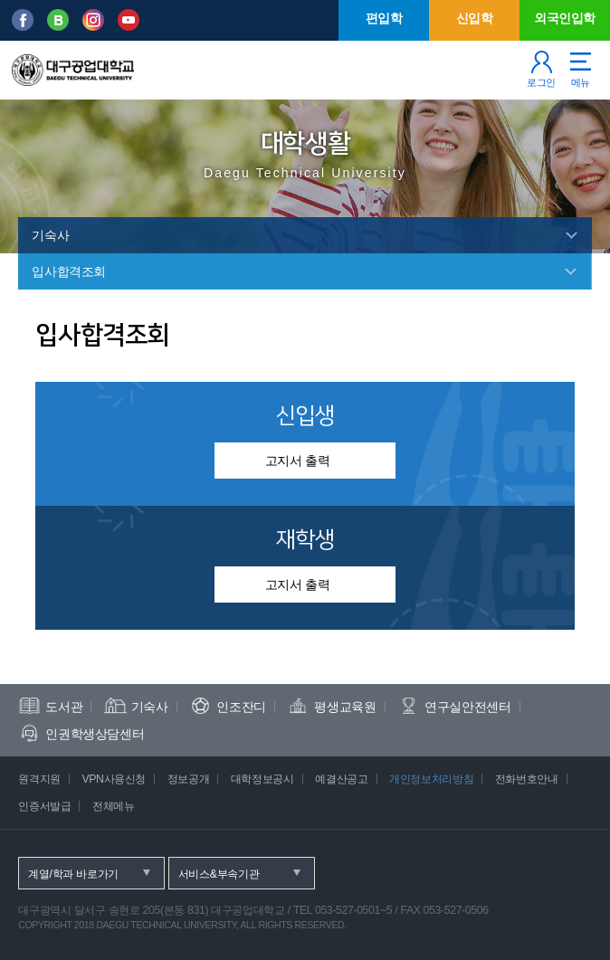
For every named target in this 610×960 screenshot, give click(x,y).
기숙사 (50, 235)
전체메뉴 (113, 806)
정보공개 (188, 779)
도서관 (63, 706)
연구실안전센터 (467, 706)
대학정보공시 (262, 779)
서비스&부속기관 (219, 874)
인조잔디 (241, 706)
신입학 (474, 18)
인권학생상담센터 (94, 734)
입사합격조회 (69, 271)
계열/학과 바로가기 (73, 874)
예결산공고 (341, 779)
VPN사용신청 (113, 779)
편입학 (384, 18)
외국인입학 (565, 18)
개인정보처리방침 (431, 779)
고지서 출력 (297, 460)
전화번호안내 (526, 779)
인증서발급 (44, 806)
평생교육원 (345, 706)
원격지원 (39, 779)
